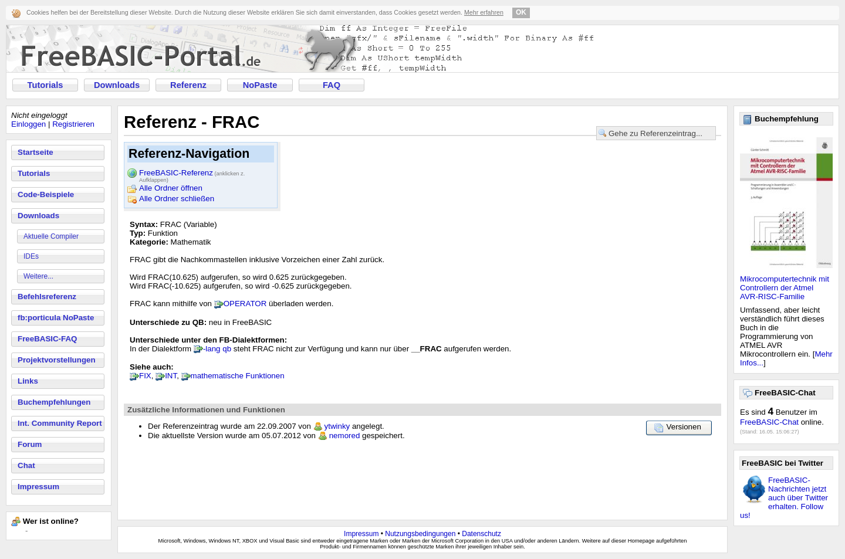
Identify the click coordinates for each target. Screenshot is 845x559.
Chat (26, 465)
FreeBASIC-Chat (769, 422)
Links (28, 381)
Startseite (35, 152)
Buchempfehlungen (54, 402)
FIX (145, 375)
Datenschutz (481, 534)
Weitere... (38, 276)
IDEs (31, 256)
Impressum (38, 486)
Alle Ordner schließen (176, 198)
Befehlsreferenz (47, 296)
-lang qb (217, 348)
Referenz (188, 85)
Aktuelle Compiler (51, 236)
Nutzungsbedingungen (420, 534)
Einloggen (28, 124)
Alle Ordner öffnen (170, 188)
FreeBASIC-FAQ (47, 338)
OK (521, 12)
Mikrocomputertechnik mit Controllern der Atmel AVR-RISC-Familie (784, 288)
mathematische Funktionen (238, 375)
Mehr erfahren (483, 12)
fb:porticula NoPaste (56, 317)
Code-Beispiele (46, 194)
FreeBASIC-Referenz (192, 173)
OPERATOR (245, 303)
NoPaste (260, 85)
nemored (344, 435)
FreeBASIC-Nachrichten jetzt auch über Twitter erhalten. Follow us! (784, 498)
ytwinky (337, 426)
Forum (30, 444)
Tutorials (45, 85)
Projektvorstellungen (57, 359)
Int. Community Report (60, 423)
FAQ (331, 85)
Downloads (117, 85)
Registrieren (73, 124)
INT (171, 375)
